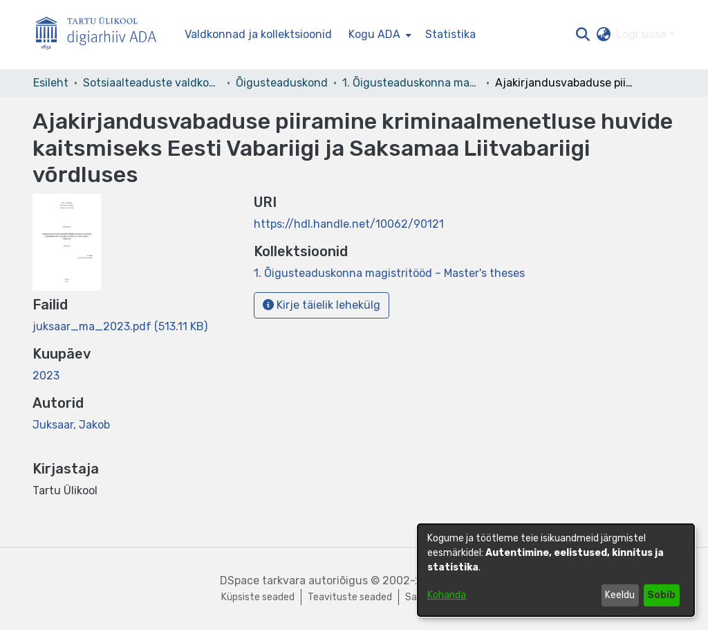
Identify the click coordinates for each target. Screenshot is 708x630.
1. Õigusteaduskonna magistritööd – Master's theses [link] (411, 82)
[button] (582, 34)
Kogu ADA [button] (374, 34)
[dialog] (556, 570)
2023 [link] (45, 375)
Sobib (661, 595)
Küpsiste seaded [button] (258, 597)
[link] (119, 326)
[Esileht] (101, 35)
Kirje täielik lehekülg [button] (321, 305)
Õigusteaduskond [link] (282, 82)
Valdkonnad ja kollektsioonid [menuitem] (258, 34)
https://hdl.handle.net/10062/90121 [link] (349, 224)
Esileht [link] (50, 82)
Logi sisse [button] (642, 34)
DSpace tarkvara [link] (263, 580)
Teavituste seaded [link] (350, 597)
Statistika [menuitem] (450, 34)
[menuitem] (378, 34)
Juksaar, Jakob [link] (71, 424)
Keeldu (620, 595)
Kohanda (446, 595)
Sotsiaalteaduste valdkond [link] (152, 82)
